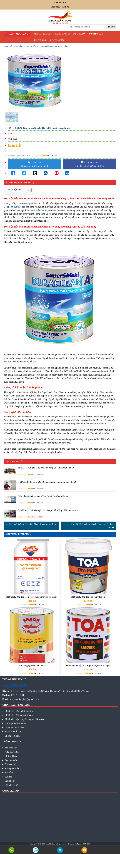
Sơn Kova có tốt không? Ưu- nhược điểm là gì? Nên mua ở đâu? (49, 510)
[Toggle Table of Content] (27, 190)
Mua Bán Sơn (50, 844)
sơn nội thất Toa (36, 210)
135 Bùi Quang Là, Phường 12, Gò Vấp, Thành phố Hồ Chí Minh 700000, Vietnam (50, 691)
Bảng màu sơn (95, 34)
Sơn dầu (9, 772)
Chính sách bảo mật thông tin (19, 711)
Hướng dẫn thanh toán (15, 723)
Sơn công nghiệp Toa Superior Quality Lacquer (88, 665)
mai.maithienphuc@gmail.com (24, 699)
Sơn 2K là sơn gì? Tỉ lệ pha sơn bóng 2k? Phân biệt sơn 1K (46, 467)
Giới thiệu (55, 7)
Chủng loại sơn (62, 34)
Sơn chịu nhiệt (12, 785)
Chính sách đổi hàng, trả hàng (19, 715)
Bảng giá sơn (79, 34)
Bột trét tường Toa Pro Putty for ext (88, 597)
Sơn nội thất (11, 764)
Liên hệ (65, 7)
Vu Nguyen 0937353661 (82, 844)
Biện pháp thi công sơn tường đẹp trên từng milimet (43, 496)
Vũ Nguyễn (36, 156)
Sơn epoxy (10, 781)
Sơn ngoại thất (12, 768)
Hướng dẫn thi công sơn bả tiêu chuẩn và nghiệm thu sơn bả (47, 482)
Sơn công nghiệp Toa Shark (32, 665)
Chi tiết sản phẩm (13, 182)
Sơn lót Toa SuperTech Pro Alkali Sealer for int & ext (33, 524)
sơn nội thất (15, 206)
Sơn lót (8, 776)
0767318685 (18, 695)
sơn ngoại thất (30, 203)
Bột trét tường (12, 760)
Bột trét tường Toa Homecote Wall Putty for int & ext (31, 597)
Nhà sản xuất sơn (43, 34)
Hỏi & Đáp (29, 182)
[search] (110, 27)
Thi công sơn (40, 40)
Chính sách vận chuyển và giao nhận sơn (24, 719)
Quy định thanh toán (14, 727)
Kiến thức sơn (57, 40)
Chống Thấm (11, 756)
